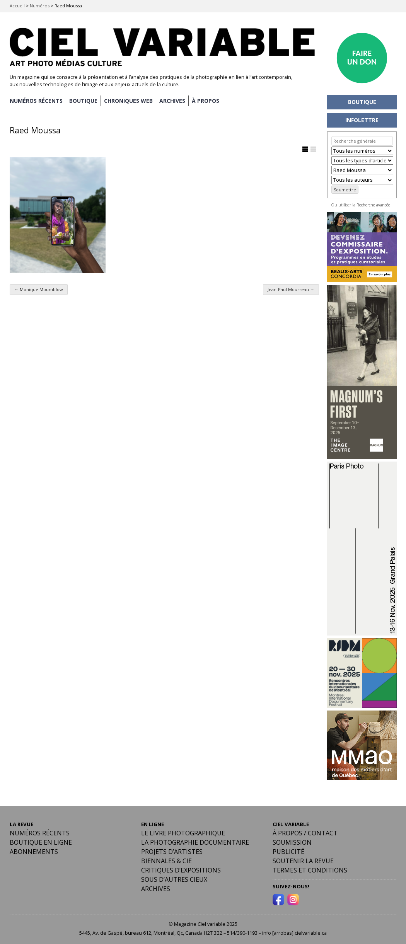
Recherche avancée (373, 205)
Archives (155, 888)
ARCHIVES (172, 100)
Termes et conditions (310, 870)
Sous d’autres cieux (174, 879)
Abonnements (34, 851)
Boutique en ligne (41, 842)
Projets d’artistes (172, 851)
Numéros (39, 6)
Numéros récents (40, 833)
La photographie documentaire (195, 842)
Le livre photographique (183, 833)
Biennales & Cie (166, 861)
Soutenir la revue (303, 861)
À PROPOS (205, 100)
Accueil (17, 6)
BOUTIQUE (83, 100)
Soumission (292, 842)
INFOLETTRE (362, 120)
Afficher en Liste (313, 149)
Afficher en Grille (305, 149)
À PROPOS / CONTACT (305, 833)
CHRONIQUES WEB (128, 100)
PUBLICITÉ (288, 851)
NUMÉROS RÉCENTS (36, 100)
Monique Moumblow (38, 289)
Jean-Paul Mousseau (291, 289)
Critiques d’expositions (181, 870)
